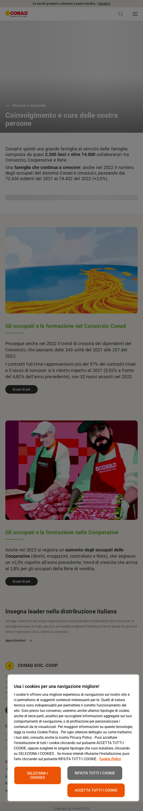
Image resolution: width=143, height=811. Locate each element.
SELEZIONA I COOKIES (37, 775)
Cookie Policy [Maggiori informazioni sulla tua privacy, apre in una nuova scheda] (110, 759)
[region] (73, 738)
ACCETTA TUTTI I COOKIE (96, 790)
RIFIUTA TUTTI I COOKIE (95, 773)
